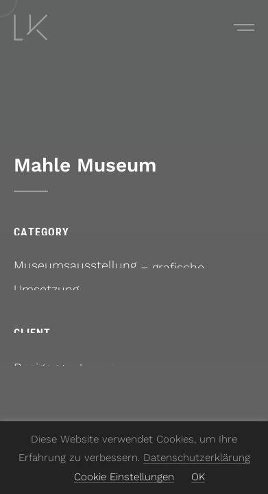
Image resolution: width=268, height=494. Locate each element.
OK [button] (198, 477)
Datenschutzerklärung (196, 457)
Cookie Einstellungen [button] (124, 477)
